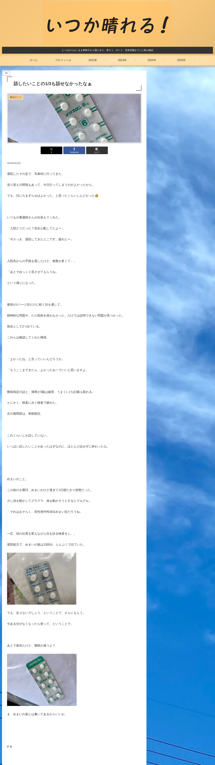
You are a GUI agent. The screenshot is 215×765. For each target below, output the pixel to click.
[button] (97, 150)
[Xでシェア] (51, 150)
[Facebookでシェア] (74, 150)
